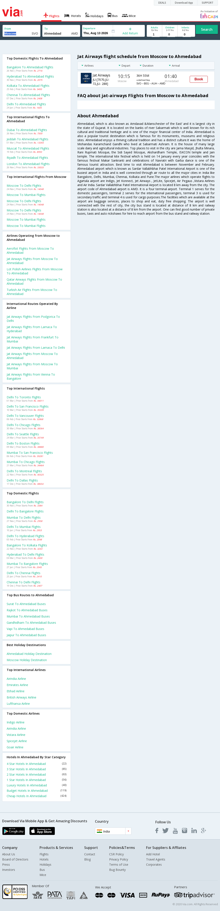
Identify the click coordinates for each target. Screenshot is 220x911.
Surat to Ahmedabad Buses (26, 604)
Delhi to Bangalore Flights (25, 511)
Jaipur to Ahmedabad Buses (26, 635)
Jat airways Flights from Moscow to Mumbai (32, 366)
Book (198, 79)
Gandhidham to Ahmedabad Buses (31, 623)
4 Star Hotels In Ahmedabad (36, 764)
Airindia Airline (16, 679)
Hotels (44, 859)
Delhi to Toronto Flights (24, 397)
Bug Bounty (117, 870)
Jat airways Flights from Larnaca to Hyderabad (32, 329)
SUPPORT (207, 3)
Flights (44, 854)
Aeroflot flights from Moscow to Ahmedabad (30, 250)
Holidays (45, 864)
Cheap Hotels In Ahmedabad (36, 796)
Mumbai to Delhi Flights (24, 517)
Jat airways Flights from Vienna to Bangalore (31, 376)
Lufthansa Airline (18, 704)
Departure (89, 28)
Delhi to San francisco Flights (28, 406)
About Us (8, 854)
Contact (89, 854)
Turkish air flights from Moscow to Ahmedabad (32, 292)
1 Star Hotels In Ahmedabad (36, 780)
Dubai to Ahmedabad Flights (27, 130)
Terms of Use (118, 864)
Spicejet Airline (17, 741)
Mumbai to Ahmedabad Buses (28, 616)
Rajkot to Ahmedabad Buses (27, 610)
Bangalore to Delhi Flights (25, 502)
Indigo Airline (15, 722)
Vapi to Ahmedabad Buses (25, 629)
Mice (43, 875)
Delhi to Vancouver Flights (25, 416)
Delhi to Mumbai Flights (24, 527)
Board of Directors (15, 859)
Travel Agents (155, 859)
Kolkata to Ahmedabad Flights (28, 86)
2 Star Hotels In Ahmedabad (36, 774)
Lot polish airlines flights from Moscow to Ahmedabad (35, 271)
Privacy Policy (118, 859)
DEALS (162, 3)
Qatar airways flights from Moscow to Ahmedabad (34, 281)
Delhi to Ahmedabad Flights (26, 104)
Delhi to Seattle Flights (23, 434)
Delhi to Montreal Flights (24, 471)
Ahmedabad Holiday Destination (29, 654)
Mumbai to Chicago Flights (26, 462)
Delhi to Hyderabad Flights (25, 536)
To (46, 29)
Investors (8, 870)
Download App (184, 3)
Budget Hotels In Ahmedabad (36, 791)
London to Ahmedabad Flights (28, 164)
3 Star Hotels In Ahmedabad (36, 769)
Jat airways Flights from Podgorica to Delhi (33, 319)
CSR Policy (116, 854)
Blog (87, 859)
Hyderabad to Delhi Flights (25, 554)
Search (206, 29)
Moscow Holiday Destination (27, 660)
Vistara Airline (16, 735)
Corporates (154, 864)
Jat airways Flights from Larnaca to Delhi (36, 347)
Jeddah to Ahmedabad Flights (27, 139)
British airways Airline (21, 697)
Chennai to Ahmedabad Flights (28, 95)
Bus (42, 870)
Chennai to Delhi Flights (23, 582)
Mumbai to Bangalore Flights (27, 564)
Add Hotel (153, 854)
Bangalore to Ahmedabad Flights (30, 67)
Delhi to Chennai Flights (23, 573)
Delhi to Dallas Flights (22, 480)
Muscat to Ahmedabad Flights (28, 148)
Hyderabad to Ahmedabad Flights (30, 76)
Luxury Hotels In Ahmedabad (36, 785)
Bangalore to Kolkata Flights (27, 545)
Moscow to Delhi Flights (24, 185)
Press (6, 864)
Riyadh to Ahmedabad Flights (27, 158)
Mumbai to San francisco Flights (30, 453)
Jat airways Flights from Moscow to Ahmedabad (32, 356)
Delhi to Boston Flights (23, 443)
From (8, 29)
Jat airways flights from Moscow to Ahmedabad (32, 261)
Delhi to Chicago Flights (23, 425)
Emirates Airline (17, 685)
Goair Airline (15, 747)
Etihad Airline (15, 691)
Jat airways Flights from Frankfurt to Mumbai (32, 339)
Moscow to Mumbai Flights (26, 195)
